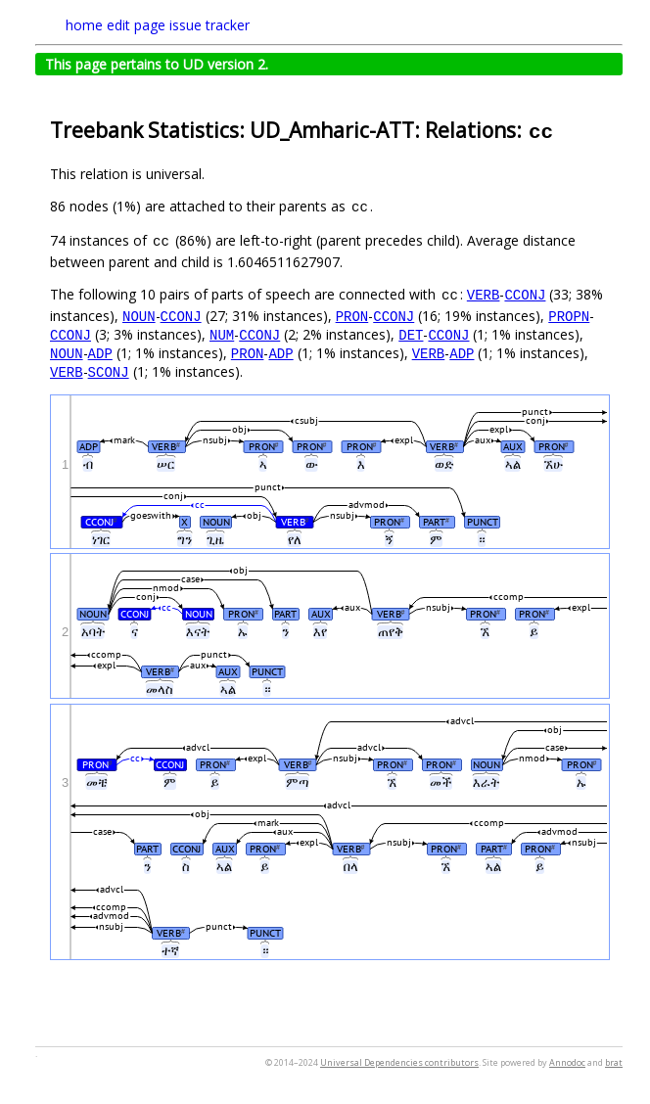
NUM (221, 334)
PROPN (568, 315)
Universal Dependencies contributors (399, 1062)
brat (614, 1062)
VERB (483, 294)
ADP (100, 353)
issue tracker (209, 25)
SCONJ (108, 371)
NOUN (139, 315)
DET (410, 334)
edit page (136, 25)
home (84, 25)
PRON (352, 315)
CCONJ (524, 294)
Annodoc (567, 1062)
